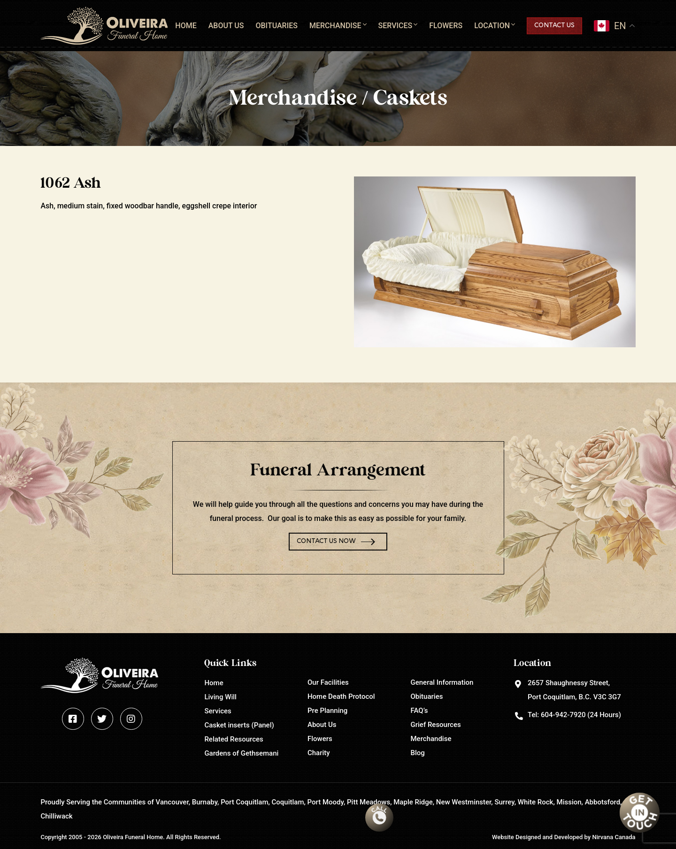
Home (185, 25)
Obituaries (276, 25)
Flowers (445, 25)
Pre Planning (327, 710)
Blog (418, 753)
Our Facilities (328, 682)
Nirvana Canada (613, 837)
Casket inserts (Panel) (239, 725)
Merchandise (335, 25)
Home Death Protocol (341, 696)
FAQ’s (419, 710)
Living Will (220, 697)
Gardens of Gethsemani (241, 753)
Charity (318, 753)
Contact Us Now (326, 541)
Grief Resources (436, 724)
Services (395, 25)
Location (492, 25)
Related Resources (233, 739)
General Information (442, 682)
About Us (226, 25)
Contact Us (554, 25)
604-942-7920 (563, 715)
